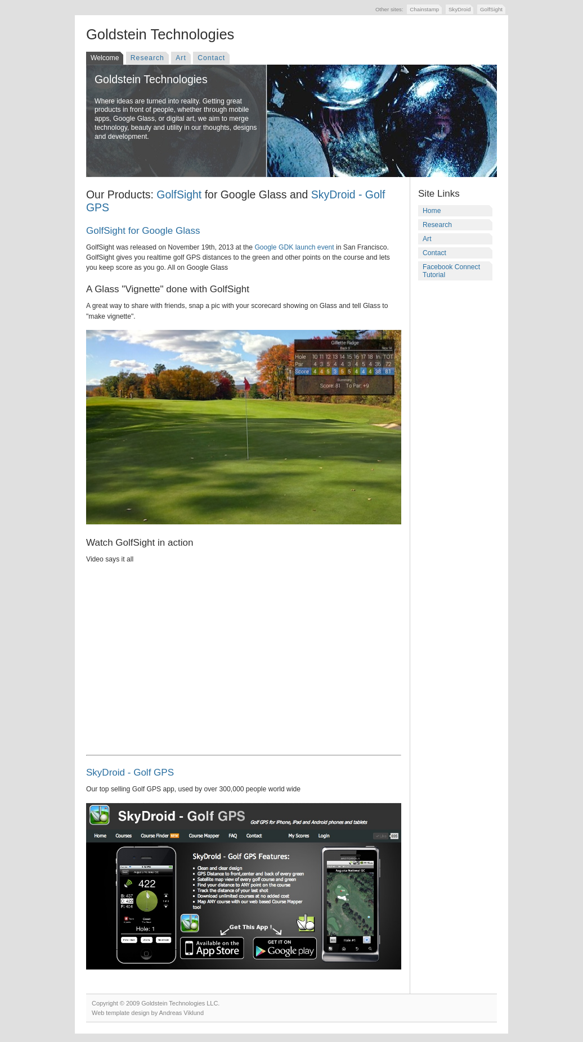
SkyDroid (459, 9)
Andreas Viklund (181, 1012)
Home (432, 211)
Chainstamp (424, 9)
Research (147, 58)
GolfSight (491, 9)
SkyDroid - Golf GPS (130, 772)
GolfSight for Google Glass (143, 230)
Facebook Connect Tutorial (451, 271)
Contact (211, 58)
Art (181, 58)
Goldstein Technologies (160, 34)
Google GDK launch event (294, 247)
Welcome (105, 58)
